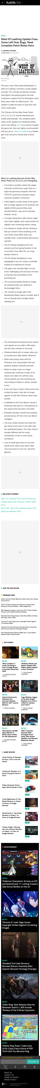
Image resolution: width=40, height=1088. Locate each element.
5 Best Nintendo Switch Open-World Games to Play (12, 790)
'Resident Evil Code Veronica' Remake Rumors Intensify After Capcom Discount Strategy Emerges (18, 628)
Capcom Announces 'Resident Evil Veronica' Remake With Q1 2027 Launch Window (10, 701)
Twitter (5, 1067)
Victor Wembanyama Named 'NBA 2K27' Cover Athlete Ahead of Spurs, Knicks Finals (18, 633)
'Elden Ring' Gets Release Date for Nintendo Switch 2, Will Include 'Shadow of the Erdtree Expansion (18, 1007)
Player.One (14, 2)
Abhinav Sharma (9, 50)
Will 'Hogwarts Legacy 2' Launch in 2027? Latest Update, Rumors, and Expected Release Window (19, 611)
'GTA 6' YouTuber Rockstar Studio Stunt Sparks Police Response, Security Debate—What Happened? (18, 605)
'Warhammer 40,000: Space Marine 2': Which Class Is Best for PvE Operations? (10, 733)
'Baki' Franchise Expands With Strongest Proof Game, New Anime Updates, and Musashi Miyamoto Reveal (29, 735)
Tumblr (34, 1067)
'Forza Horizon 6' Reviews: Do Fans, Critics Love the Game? (12, 762)
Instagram (25, 1067)
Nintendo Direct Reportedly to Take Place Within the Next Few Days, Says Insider (19, 616)
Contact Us (9, 1075)
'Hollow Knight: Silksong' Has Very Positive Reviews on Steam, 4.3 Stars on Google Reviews (12, 832)
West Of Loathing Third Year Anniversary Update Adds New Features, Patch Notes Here (18, 502)
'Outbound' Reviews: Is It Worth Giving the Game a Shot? (12, 776)
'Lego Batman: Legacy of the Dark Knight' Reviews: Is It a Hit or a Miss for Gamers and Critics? (29, 701)
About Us (8, 1072)
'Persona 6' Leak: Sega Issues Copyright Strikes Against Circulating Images (18, 622)
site (18, 125)
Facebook (15, 1067)
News (3, 35)
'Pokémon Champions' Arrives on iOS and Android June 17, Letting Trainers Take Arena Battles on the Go (20, 884)
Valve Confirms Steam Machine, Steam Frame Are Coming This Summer (19, 600)
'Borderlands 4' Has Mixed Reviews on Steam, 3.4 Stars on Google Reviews (12, 818)
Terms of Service (11, 1077)
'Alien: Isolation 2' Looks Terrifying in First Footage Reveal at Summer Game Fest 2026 (10, 667)
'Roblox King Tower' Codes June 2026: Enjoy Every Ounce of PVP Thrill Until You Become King (17, 1048)
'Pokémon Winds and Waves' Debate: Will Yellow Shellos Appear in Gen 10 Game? (29, 666)
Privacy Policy (10, 1079)
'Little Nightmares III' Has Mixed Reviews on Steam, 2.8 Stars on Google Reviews (12, 804)
